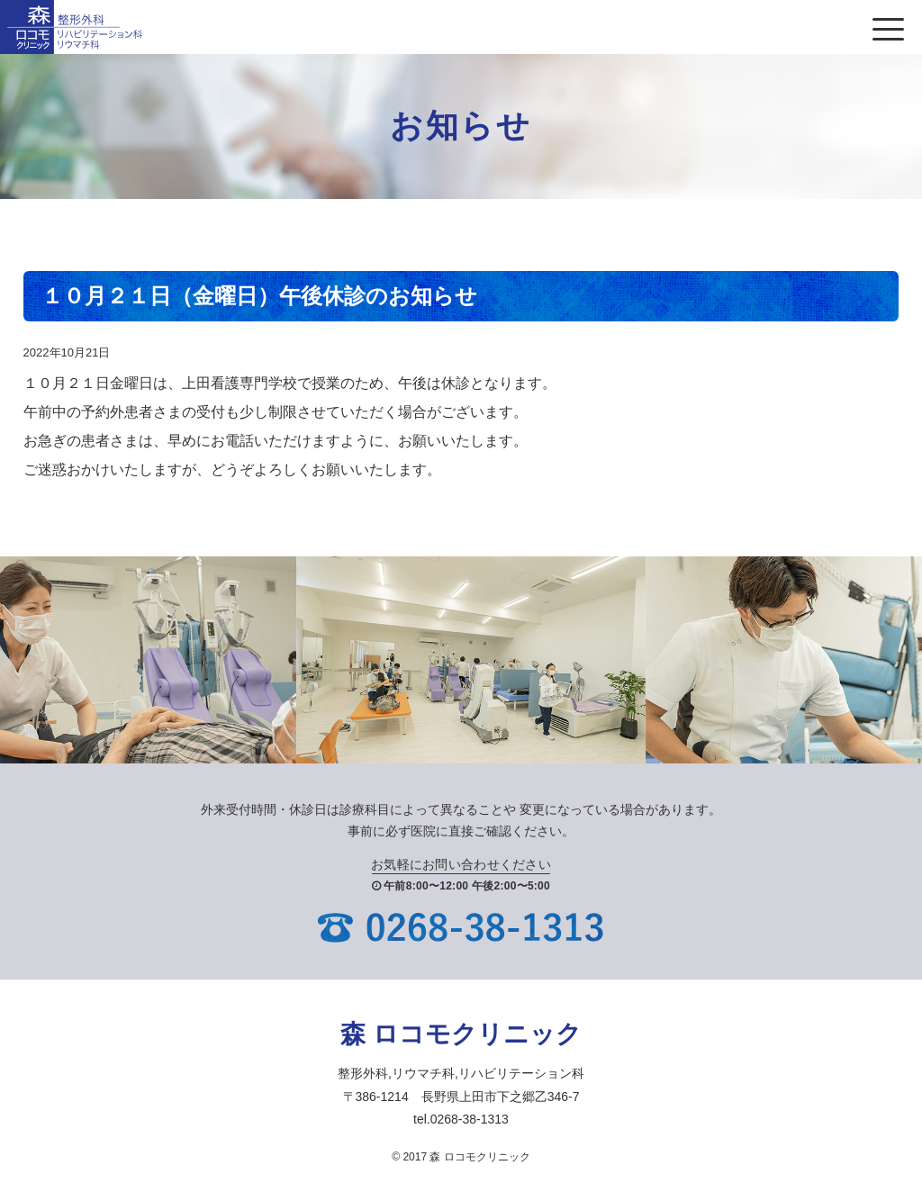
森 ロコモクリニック (461, 1034)
